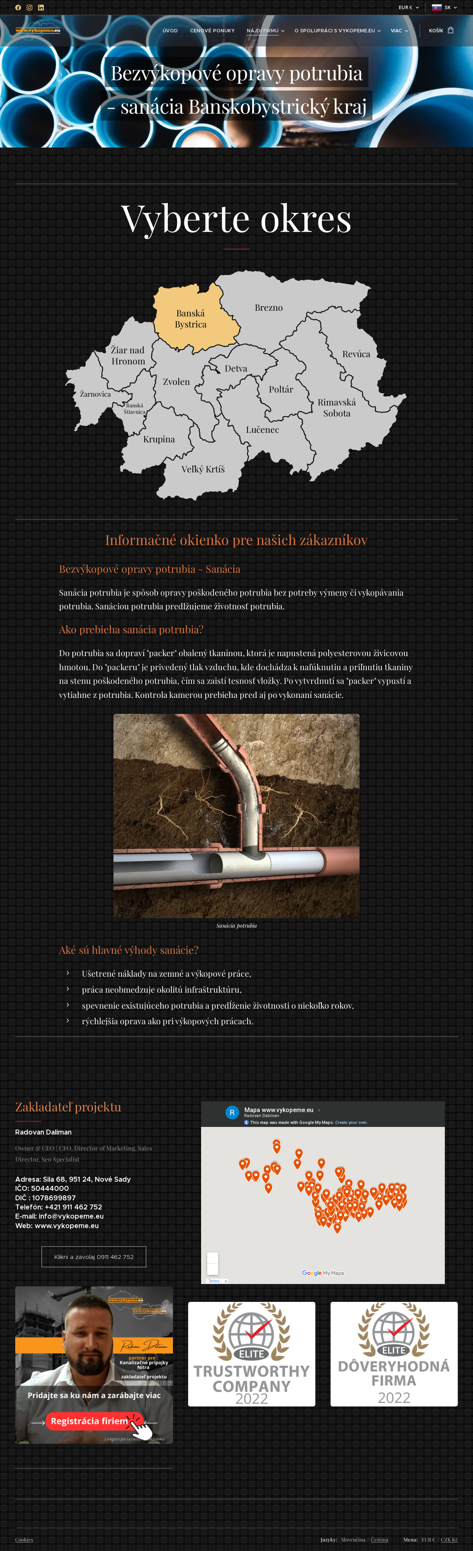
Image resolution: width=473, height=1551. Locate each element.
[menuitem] (92, 30)
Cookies (24, 1539)
